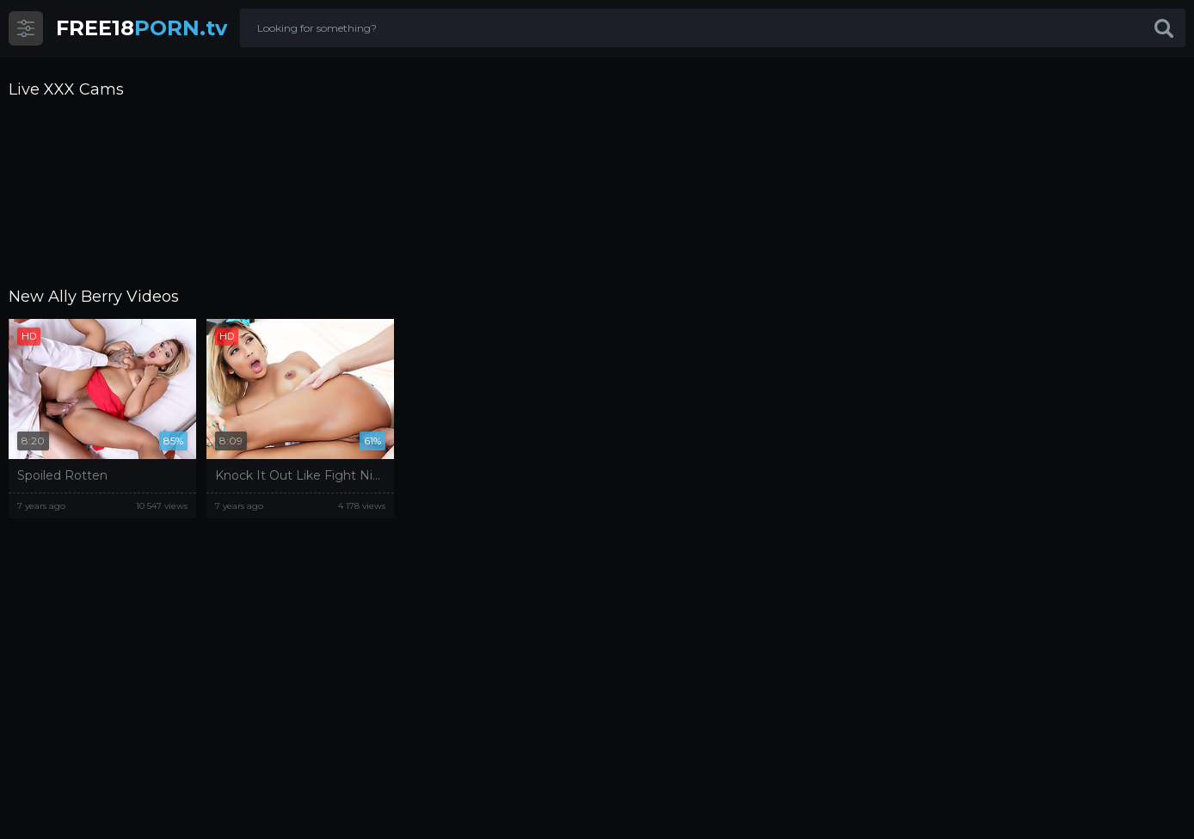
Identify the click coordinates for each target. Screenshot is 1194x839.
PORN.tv (141, 28)
